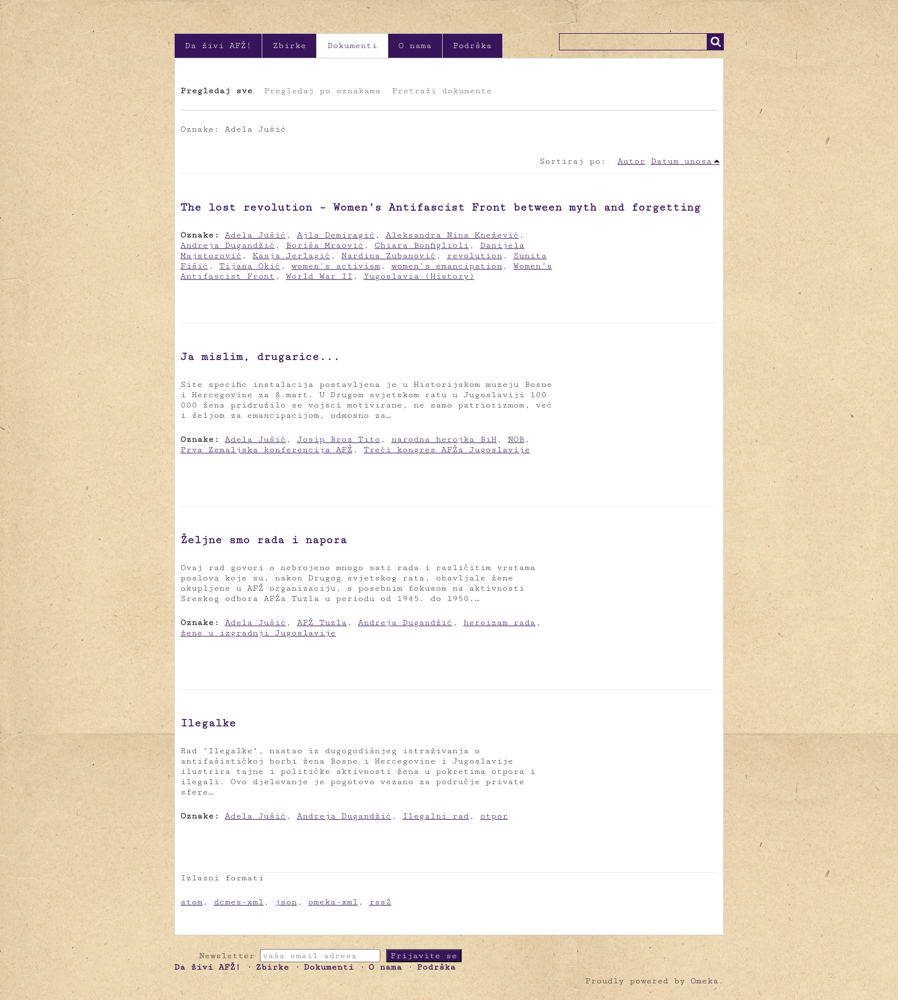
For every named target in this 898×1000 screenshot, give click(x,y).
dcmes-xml (238, 902)
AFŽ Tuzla (321, 622)
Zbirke (289, 45)
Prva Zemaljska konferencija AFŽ (266, 449)
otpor (493, 816)
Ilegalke (208, 723)
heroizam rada (499, 622)
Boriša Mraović (325, 245)
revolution (474, 255)
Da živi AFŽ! (218, 45)
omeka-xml (333, 902)
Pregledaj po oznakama (322, 91)
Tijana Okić (250, 266)
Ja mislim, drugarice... (260, 356)
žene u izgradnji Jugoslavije (258, 633)
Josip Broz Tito (338, 439)
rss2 (380, 902)
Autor (631, 161)
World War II (319, 276)
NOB (516, 439)
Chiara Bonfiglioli (422, 245)
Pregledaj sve (216, 91)
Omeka (704, 981)
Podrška (472, 45)
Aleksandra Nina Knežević (452, 235)
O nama (415, 45)
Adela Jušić (255, 235)
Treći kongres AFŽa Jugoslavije (447, 449)
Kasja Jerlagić (291, 255)
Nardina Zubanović (388, 255)
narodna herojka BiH (444, 439)
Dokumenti (352, 45)
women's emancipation (446, 266)
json (286, 902)
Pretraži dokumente (441, 91)
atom (191, 902)
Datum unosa (681, 161)
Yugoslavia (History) (419, 276)
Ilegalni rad (436, 816)
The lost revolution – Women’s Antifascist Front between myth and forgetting (440, 207)
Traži (715, 41)
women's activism (336, 266)
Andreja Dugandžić (227, 245)
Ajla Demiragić (336, 235)
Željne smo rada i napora (263, 539)
